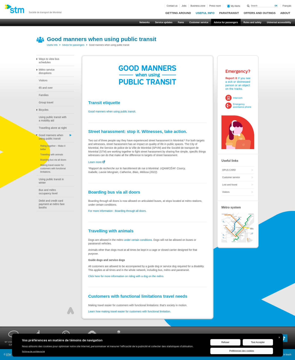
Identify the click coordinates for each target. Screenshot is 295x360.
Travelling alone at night (53, 127)
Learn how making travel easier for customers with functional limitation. (129, 311)
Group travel (46, 102)
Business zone (198, 6)
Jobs (184, 6)
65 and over (46, 87)
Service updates (163, 22)
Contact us (172, 6)
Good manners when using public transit (51, 137)
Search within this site (248, 6)
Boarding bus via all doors (53, 160)
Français (287, 6)
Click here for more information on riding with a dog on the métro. (126, 276)
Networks (144, 22)
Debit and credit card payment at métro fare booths (52, 204)
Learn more (95, 162)
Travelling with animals (51, 154)
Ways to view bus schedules (49, 60)
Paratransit (229, 12)
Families (44, 95)
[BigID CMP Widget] (147, 346)
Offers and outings (259, 12)
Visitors (43, 80)
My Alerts (233, 6)
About (285, 12)
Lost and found (229, 184)
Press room (215, 6)
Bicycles (43, 109)
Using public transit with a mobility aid (52, 119)
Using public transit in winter (51, 181)
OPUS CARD (229, 170)
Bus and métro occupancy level (48, 191)
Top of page (70, 310)
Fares (181, 22)
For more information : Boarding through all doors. (117, 210)
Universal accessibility (279, 22)
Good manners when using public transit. (112, 111)
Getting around (178, 12)
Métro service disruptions (47, 71)
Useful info (205, 12)
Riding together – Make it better (52, 148)
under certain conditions (138, 239)
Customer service (198, 22)
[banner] (33, 10)
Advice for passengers (226, 22)
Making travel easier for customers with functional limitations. (53, 168)
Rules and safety (252, 22)
